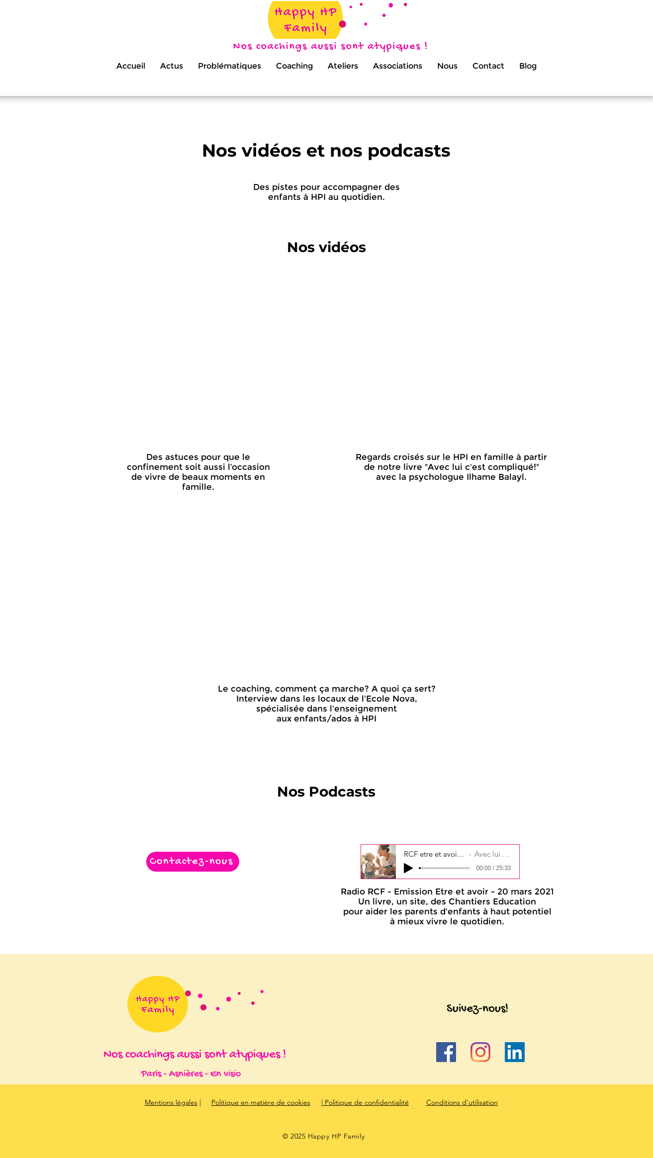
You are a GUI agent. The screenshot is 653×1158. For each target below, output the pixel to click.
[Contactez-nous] (192, 862)
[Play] (408, 868)
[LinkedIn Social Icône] (515, 1052)
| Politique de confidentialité (365, 1102)
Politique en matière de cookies (260, 1102)
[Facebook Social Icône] (446, 1052)
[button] (229, 66)
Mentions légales (171, 1102)
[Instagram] (480, 1052)
